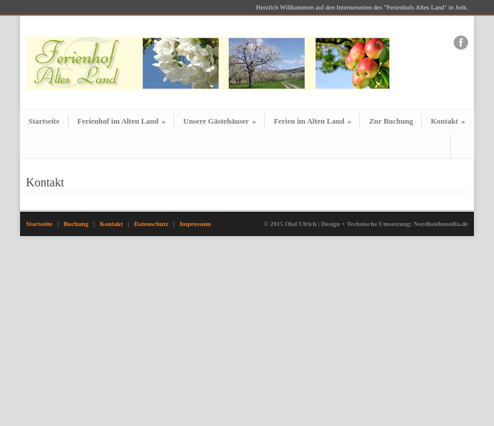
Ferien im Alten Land (312, 121)
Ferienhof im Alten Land (121, 121)
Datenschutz (151, 223)
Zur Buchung (391, 121)
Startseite (44, 121)
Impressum (195, 223)
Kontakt (448, 121)
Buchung (76, 223)
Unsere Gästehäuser (219, 121)
